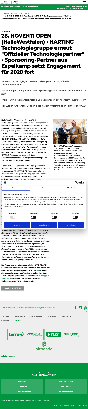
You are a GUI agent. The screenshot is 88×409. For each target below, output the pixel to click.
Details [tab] (44, 188)
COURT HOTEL (22, 386)
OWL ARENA (22, 381)
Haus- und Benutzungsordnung (18, 401)
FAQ (3, 401)
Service (5, 321)
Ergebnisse (36, 316)
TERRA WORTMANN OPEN (12, 14)
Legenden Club (66, 386)
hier (38, 271)
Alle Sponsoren (8, 356)
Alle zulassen (71, 225)
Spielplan (20, 316)
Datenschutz (37, 401)
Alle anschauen (13, 288)
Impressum (48, 401)
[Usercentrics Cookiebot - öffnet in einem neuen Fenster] (76, 182)
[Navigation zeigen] (85, 2)
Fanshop (66, 316)
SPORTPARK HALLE (66, 391)
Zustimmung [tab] (16, 188)
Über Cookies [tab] (71, 188)
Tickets (5, 316)
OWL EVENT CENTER (66, 381)
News (27, 14)
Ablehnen (17, 225)
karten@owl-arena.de (44, 307)
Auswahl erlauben (44, 225)
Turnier (52, 316)
